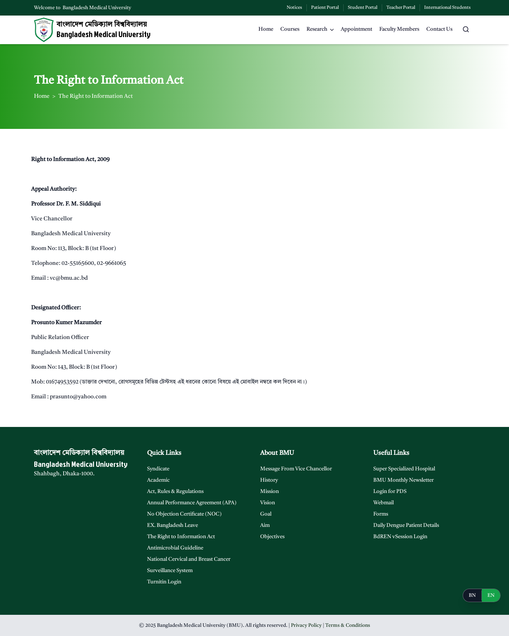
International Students (447, 7)
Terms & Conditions (347, 625)
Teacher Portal (400, 7)
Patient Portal (325, 7)
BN (472, 595)
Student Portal (363, 7)
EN (491, 595)
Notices (294, 7)
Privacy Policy (306, 625)
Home (41, 96)
